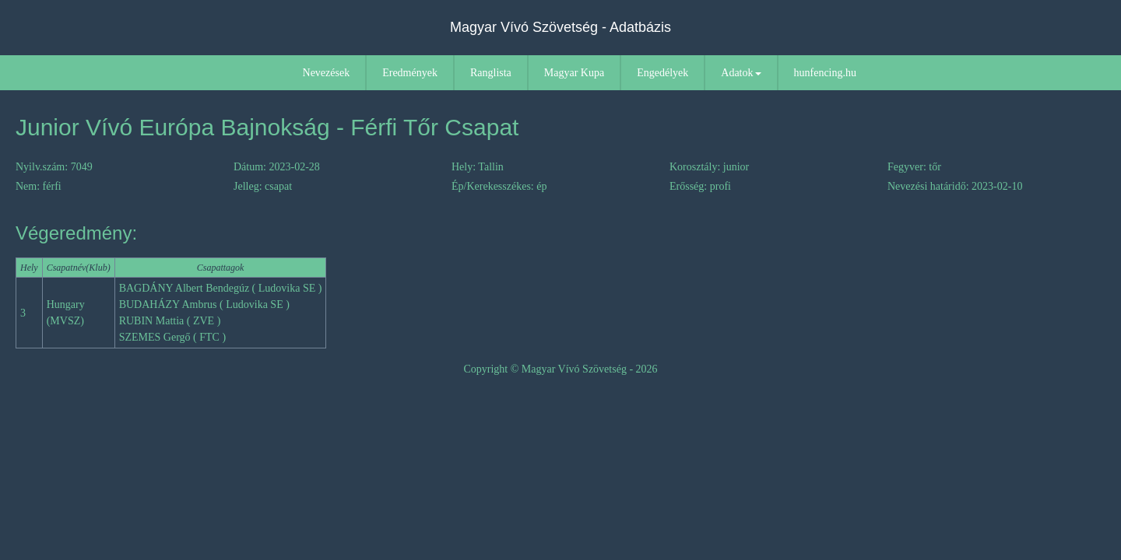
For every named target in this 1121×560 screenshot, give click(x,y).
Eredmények (410, 73)
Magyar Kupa (574, 73)
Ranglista (490, 73)
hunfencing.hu (825, 73)
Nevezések (326, 73)
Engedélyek (662, 73)
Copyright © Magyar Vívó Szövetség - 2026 (560, 369)
